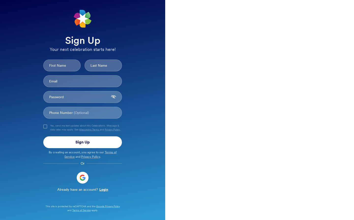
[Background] (177, 110)
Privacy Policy (112, 129)
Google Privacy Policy (108, 206)
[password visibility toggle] (113, 96)
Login (103, 189)
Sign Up (82, 142)
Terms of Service (81, 210)
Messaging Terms (89, 129)
